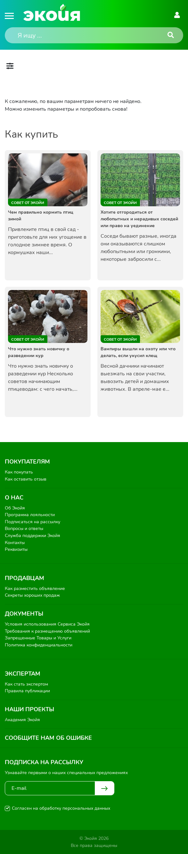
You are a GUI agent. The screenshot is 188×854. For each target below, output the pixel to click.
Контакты (15, 543)
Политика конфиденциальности (38, 645)
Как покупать (19, 472)
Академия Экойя (22, 720)
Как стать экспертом (26, 684)
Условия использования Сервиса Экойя (47, 624)
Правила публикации (27, 691)
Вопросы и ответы (24, 528)
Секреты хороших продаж (32, 595)
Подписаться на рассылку (32, 522)
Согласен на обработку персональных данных (61, 808)
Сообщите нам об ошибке (48, 738)
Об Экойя (15, 508)
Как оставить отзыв (25, 479)
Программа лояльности (30, 515)
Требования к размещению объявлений (47, 631)
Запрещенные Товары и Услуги (38, 638)
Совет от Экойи (27, 202)
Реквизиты (16, 549)
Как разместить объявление (35, 588)
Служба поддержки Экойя (32, 536)
